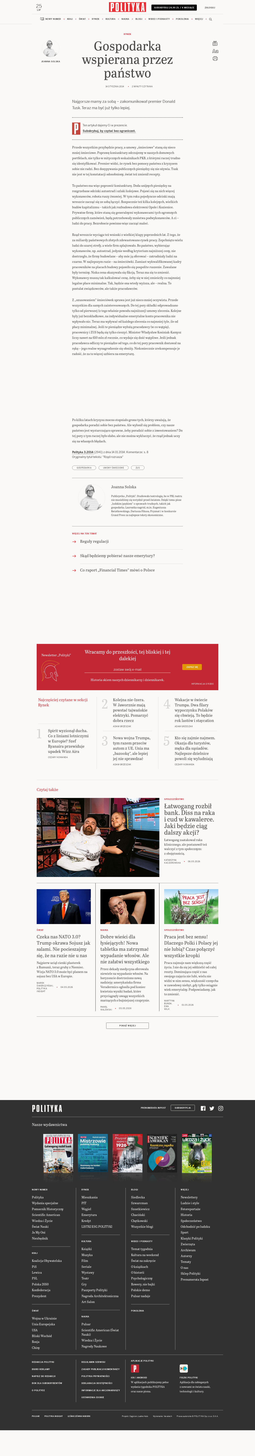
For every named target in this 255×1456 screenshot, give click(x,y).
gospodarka (84, 494)
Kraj (70, 20)
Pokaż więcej (127, 1052)
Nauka (125, 20)
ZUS (138, 494)
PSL (34, 1304)
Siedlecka (138, 1223)
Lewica (37, 1298)
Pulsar (86, 1350)
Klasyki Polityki (192, 1264)
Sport (184, 1258)
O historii (137, 1298)
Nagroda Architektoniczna (100, 1322)
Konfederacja (41, 1316)
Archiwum (188, 1276)
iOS (133, 1404)
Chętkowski (139, 1246)
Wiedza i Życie (42, 1246)
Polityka (38, 1223)
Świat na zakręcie (143, 1286)
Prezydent (39, 1322)
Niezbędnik (40, 1264)
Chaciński (138, 1241)
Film (84, 1286)
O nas (184, 1293)
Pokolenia (182, 20)
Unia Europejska (43, 1350)
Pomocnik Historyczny (48, 1235)
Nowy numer (53, 20)
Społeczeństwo (191, 1246)
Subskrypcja (183, 1134)
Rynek (95, 20)
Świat (82, 20)
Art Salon (88, 1328)
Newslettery (189, 1223)
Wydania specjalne (45, 1229)
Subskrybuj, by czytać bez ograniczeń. (109, 132)
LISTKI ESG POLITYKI (96, 1252)
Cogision (133, 1442)
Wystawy (87, 1298)
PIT (83, 1229)
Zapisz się (192, 693)
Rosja (35, 1368)
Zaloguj (209, 7)
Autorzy (186, 1282)
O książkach (139, 1292)
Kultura (111, 20)
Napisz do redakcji (43, 1402)
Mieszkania (89, 1223)
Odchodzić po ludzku (195, 1252)
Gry (84, 1310)
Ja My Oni (38, 1258)
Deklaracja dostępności (96, 1409)
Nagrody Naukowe (94, 1372)
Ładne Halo (143, 1442)
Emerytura (89, 1241)
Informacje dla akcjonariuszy (100, 1416)
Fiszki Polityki (189, 1404)
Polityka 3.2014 (83, 478)
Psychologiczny (142, 1304)
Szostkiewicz (140, 1235)
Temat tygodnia (142, 1275)
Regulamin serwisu (93, 1388)
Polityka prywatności (95, 1402)
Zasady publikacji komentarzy (100, 1395)
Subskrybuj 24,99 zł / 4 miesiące (173, 9)
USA (35, 1356)
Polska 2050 (40, 1310)
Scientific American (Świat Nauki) (100, 1358)
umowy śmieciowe (113, 494)
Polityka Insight (53, 1442)
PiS (34, 1292)
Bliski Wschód (42, 1362)
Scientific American (46, 1241)
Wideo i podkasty (159, 20)
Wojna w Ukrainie (44, 1344)
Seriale (86, 1292)
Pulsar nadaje (140, 1322)
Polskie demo (140, 1316)
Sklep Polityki (190, 1299)
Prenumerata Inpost (153, 1134)
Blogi (138, 20)
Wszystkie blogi (142, 1252)
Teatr (85, 1304)
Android (142, 1404)
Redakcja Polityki (43, 1388)
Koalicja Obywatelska (47, 1286)
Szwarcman (139, 1229)
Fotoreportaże (190, 1235)
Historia (186, 1241)
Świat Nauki (40, 1252)
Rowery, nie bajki (143, 1310)
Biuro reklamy (41, 1395)
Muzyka (87, 1281)
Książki (86, 1275)
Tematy (186, 1288)
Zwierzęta (188, 1270)
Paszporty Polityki (94, 1316)
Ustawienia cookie (92, 1423)
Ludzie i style (190, 1229)
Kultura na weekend (145, 1281)
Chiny (36, 1373)
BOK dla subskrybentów (47, 1409)
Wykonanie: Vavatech (162, 1442)
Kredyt (86, 1246)
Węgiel (86, 1235)
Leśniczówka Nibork (79, 1442)
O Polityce (38, 1416)
